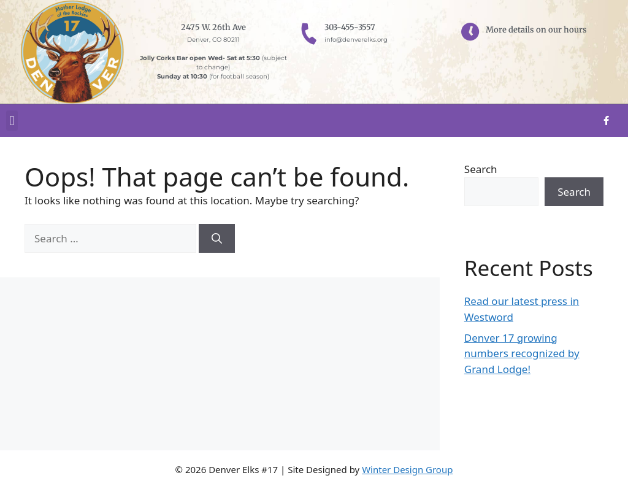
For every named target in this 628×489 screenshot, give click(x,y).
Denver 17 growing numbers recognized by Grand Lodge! (522, 353)
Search (480, 169)
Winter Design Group (407, 469)
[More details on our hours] (470, 32)
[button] (12, 120)
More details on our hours (536, 30)
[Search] (217, 238)
